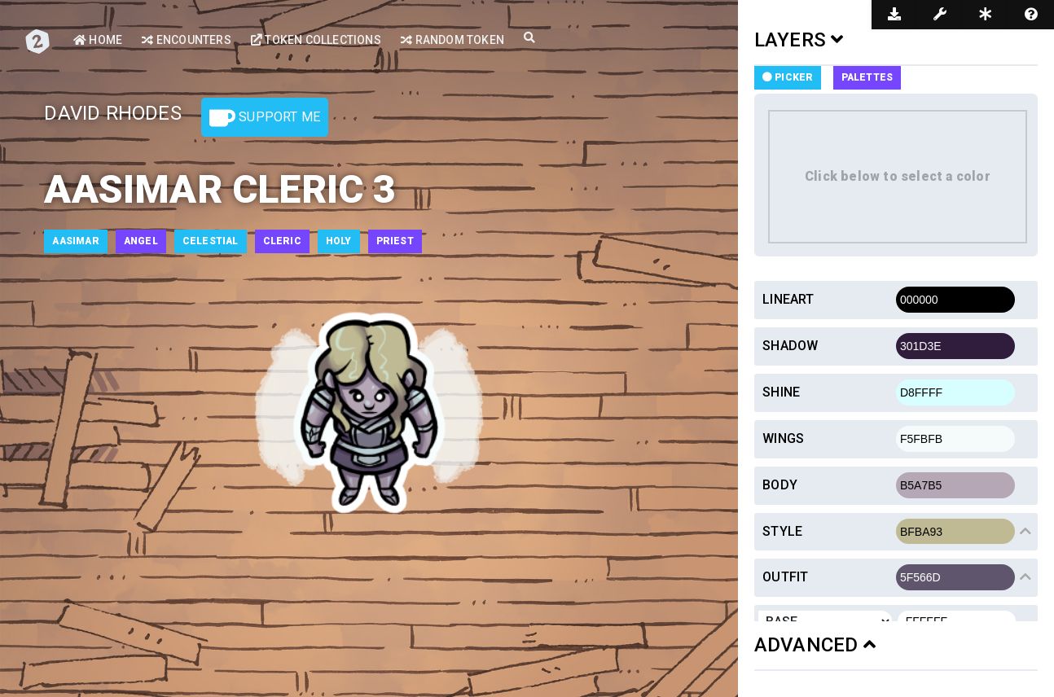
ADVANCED (815, 644)
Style (782, 531)
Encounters (186, 39)
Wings (783, 438)
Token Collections (316, 39)
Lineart (788, 299)
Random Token (452, 39)
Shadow (790, 345)
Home (97, 39)
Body (779, 485)
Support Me (264, 118)
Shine (781, 392)
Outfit (785, 577)
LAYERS (799, 39)
